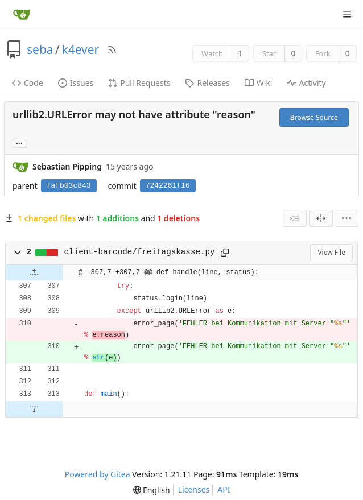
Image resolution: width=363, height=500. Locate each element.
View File (331, 252)
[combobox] (295, 218)
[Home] (22, 14)
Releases (207, 82)
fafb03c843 (69, 185)
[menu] (346, 218)
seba (40, 49)
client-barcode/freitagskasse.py (139, 252)
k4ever (80, 49)
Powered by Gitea (97, 474)
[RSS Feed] (112, 49)
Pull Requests (139, 82)
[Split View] (321, 218)
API (223, 489)
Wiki (259, 82)
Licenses (194, 489)
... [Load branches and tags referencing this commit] (19, 142)
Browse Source (314, 117)
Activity (306, 82)
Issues (75, 82)
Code (27, 82)
